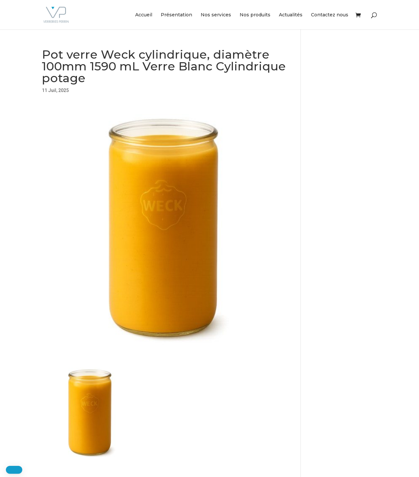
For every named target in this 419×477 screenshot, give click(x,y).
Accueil (143, 15)
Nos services (216, 15)
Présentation (176, 15)
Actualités (290, 15)
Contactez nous (329, 15)
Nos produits (255, 15)
